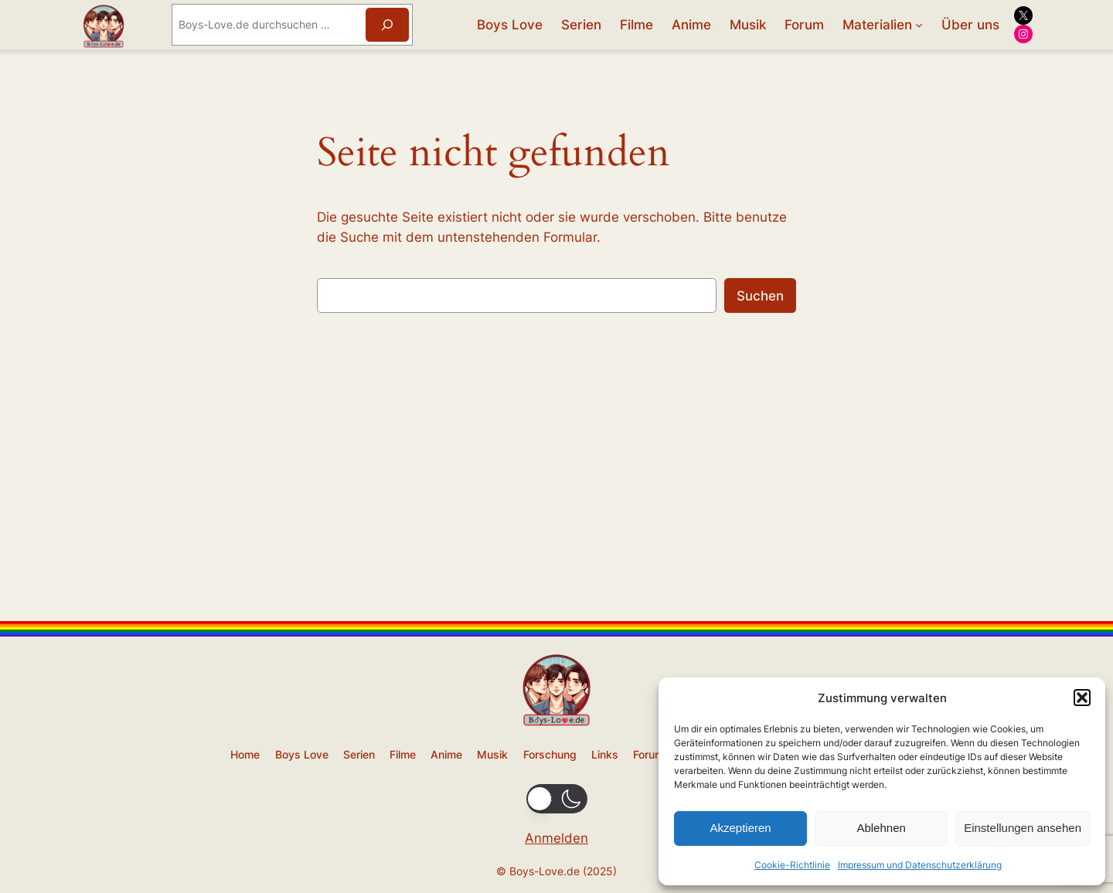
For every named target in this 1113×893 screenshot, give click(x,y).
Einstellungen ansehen (1022, 827)
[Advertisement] (556, 501)
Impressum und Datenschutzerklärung (920, 865)
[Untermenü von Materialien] (919, 25)
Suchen (760, 296)
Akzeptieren (740, 827)
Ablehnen (880, 827)
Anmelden (556, 838)
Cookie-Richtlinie (792, 865)
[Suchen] (387, 24)
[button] (1082, 697)
